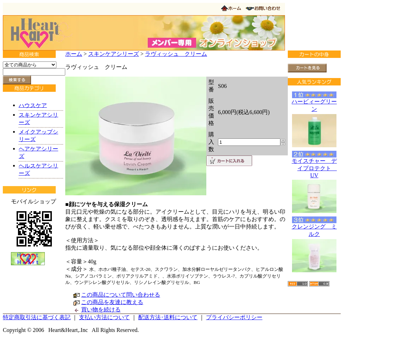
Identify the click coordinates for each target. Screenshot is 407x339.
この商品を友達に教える (112, 302)
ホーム (73, 54)
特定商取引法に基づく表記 (37, 317)
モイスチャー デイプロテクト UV (314, 168)
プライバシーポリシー (234, 317)
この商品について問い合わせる (120, 295)
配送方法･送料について (168, 317)
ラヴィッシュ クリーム (176, 54)
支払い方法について (104, 317)
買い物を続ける (101, 310)
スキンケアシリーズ (113, 54)
